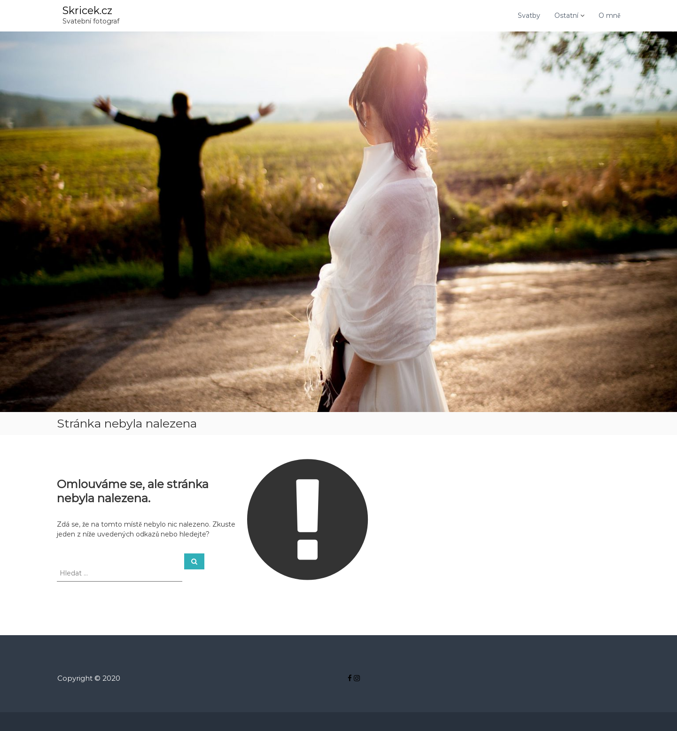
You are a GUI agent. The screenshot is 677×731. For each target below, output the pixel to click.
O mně (609, 15)
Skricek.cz (87, 10)
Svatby (529, 15)
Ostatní (566, 15)
